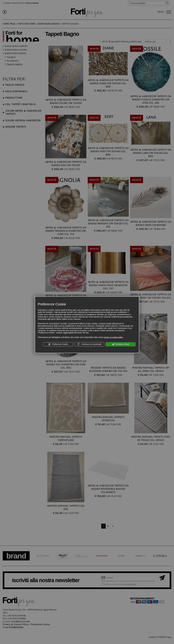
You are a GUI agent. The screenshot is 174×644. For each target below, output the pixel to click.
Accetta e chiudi (120, 344)
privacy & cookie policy (113, 337)
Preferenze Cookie (58, 344)
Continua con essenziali (89, 344)
